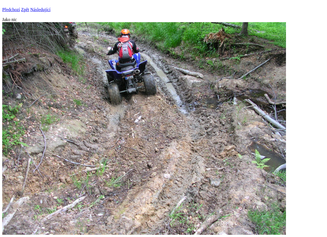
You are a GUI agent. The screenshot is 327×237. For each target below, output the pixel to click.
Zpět (25, 9)
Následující (40, 9)
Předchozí (11, 9)
